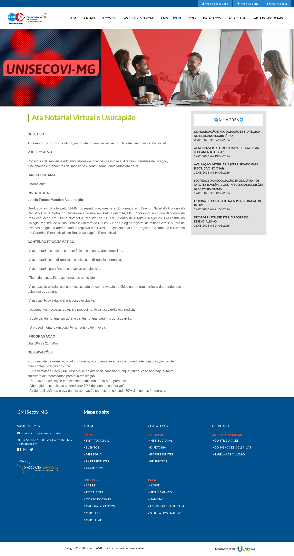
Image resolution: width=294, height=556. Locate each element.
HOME (73, 18)
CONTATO (220, 426)
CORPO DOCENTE (97, 499)
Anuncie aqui (277, 3)
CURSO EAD (93, 520)
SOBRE (89, 485)
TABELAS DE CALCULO (228, 454)
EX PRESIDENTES (96, 461)
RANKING (156, 499)
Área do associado (215, 3)
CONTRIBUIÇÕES (225, 440)
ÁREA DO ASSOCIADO (269, 18)
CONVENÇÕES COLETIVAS (231, 447)
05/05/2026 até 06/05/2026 (227, 136)
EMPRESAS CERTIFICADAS (167, 506)
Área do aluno (247, 3)
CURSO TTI (93, 513)
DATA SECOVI (212, 18)
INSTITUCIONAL (96, 440)
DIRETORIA (93, 454)
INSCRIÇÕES (93, 492)
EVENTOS (91, 447)
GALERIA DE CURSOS (99, 506)
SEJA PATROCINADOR (164, 513)
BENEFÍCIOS (93, 468)
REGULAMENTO (160, 492)
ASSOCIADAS (238, 18)
